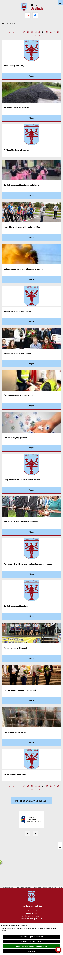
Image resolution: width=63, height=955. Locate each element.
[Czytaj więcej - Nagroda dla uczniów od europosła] (31, 321)
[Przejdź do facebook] (35, 15)
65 (47, 32)
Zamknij (31, 951)
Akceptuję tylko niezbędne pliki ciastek (31, 946)
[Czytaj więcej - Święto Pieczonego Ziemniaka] (31, 616)
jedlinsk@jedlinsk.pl (34, 919)
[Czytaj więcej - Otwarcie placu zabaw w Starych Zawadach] (31, 532)
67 (54, 32)
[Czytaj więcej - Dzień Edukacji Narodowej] (31, 76)
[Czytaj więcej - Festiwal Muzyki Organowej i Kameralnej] (31, 700)
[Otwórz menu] (60, 2)
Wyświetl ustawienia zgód (31, 941)
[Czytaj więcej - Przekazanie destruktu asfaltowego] (31, 118)
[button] (58, 950)
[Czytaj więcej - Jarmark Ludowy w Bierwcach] (31, 658)
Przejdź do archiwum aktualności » (31, 801)
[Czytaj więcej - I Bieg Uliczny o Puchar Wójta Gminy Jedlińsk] (31, 237)
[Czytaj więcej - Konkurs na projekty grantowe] (31, 448)
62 (36, 32)
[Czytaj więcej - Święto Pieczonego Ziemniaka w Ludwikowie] (31, 195)
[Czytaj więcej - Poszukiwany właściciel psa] (31, 742)
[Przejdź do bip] (27, 15)
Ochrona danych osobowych (31, 937)
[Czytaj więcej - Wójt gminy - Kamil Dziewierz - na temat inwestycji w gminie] (31, 574)
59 (24, 32)
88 (32, 35)
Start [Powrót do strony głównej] (3, 23)
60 (28, 32)
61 (32, 32)
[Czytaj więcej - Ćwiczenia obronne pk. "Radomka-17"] (31, 406)
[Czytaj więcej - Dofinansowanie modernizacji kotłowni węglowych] (31, 279)
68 (58, 32)
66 (51, 32)
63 (39, 32)
